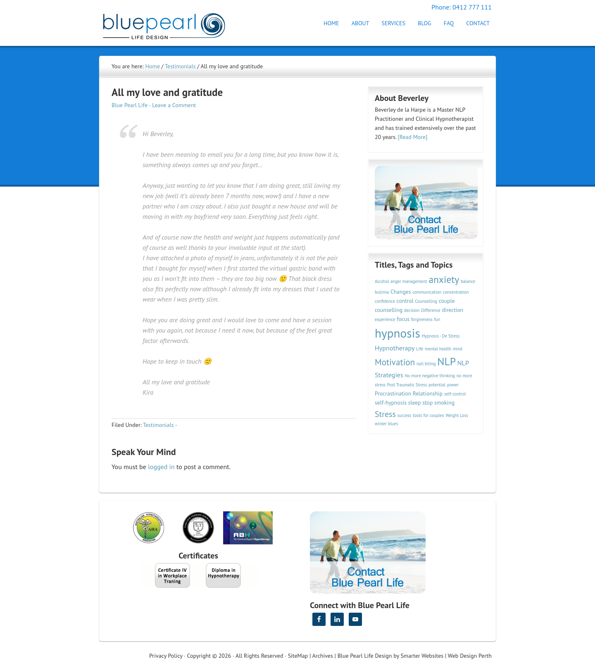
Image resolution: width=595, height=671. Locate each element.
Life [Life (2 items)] (419, 349)
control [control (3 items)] (405, 300)
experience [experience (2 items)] (385, 319)
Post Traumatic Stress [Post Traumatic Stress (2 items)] (407, 385)
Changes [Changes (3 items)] (400, 291)
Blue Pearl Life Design (365, 655)
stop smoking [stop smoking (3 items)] (438, 402)
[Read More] (413, 137)
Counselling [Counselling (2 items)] (426, 301)
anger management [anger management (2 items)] (408, 281)
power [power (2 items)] (453, 385)
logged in (161, 467)
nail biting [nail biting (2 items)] (426, 364)
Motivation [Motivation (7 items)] (395, 362)
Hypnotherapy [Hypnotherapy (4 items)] (395, 348)
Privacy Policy (165, 655)
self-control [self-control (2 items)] (455, 394)
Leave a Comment (174, 105)
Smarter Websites (421, 655)
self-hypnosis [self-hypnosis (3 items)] (391, 402)
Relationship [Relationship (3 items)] (428, 393)
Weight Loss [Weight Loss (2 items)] (456, 415)
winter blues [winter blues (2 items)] (386, 424)
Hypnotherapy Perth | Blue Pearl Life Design (171, 24)
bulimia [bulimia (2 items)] (382, 292)
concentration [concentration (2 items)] (456, 292)
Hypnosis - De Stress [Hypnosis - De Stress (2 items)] (441, 336)
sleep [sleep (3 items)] (414, 402)
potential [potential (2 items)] (436, 385)
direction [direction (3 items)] (453, 310)
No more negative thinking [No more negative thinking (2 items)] (430, 376)
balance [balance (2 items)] (468, 281)
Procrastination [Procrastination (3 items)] (393, 393)
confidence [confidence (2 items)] (385, 301)
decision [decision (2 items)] (412, 310)
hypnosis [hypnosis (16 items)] (397, 333)
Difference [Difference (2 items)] (430, 310)
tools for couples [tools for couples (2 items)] (428, 415)
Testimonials (158, 425)
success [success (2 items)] (404, 415)
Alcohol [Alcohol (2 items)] (382, 281)
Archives (322, 655)
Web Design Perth (470, 655)
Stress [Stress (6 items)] (385, 414)
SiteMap (298, 655)
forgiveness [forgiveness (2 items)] (422, 319)
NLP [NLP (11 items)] (446, 361)
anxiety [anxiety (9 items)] (443, 279)
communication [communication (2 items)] (426, 292)
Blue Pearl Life (130, 105)
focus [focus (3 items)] (403, 319)
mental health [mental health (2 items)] (438, 349)
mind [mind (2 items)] (457, 349)
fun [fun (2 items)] (437, 319)
